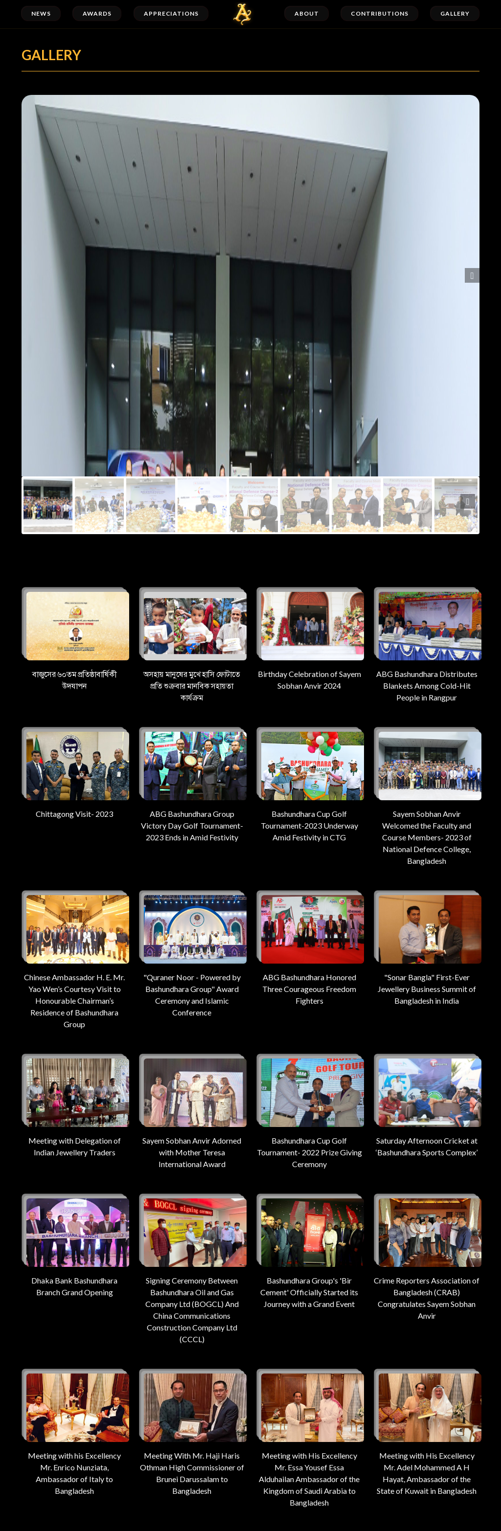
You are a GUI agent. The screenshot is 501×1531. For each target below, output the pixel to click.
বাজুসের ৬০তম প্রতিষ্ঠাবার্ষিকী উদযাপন (74, 638)
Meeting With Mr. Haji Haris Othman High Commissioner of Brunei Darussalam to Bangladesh (192, 1432)
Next (472, 275)
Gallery (455, 13)
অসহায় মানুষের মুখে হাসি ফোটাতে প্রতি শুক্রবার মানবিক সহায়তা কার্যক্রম (192, 644)
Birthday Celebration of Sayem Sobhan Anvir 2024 (309, 638)
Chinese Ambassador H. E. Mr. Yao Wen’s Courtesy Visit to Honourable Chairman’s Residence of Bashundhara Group (74, 959)
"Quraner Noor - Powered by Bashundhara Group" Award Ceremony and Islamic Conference (192, 953)
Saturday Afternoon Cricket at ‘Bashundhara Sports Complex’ (426, 1105)
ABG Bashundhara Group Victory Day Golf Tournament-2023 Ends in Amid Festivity (192, 784)
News (41, 13)
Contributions (379, 13)
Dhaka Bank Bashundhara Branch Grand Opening (74, 1245)
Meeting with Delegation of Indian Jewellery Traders (74, 1105)
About (307, 13)
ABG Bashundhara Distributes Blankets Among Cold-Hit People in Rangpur (426, 644)
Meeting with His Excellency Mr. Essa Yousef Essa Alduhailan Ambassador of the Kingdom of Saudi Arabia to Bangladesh (309, 1438)
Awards (97, 13)
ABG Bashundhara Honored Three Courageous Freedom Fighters (309, 947)
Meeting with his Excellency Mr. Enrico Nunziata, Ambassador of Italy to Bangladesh (74, 1432)
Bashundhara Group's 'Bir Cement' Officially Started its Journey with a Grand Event (309, 1250)
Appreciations (171, 13)
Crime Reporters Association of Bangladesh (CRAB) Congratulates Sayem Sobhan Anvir (426, 1256)
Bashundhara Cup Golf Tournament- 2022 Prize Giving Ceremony (309, 1111)
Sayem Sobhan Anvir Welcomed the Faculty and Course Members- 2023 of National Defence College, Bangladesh (426, 796)
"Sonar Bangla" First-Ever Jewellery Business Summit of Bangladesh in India (426, 947)
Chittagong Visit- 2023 (74, 772)
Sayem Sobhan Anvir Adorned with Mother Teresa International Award (192, 1111)
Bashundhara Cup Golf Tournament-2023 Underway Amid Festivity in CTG (309, 784)
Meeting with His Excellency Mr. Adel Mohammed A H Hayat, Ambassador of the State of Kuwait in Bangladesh (426, 1432)
